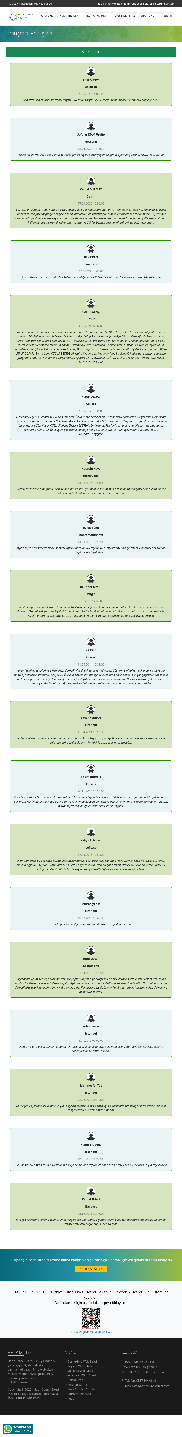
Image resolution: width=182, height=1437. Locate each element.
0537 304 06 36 (146, 1403)
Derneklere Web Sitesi (82, 1384)
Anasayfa (47, 26)
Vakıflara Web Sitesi (80, 1393)
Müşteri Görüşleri (79, 1416)
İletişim (166, 26)
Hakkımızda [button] (68, 26)
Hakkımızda (75, 1402)
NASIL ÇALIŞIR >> (91, 1291)
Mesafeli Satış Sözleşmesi (25, 1416)
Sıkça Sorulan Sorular (82, 1411)
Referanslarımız (124, 26)
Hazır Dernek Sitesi (21, 1383)
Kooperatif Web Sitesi (82, 1397)
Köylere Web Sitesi (80, 1388)
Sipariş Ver (148, 26)
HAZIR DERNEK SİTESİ (139, 1384)
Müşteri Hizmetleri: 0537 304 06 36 (31, 3)
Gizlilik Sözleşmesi (28, 1420)
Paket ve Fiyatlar (95, 26)
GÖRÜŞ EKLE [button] (91, 74)
